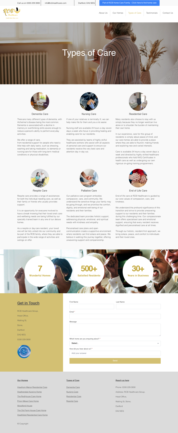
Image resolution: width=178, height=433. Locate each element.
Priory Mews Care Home (28, 401)
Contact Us (168, 13)
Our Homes (118, 13)
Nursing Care (72, 392)
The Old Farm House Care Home (31, 410)
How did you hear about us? (81, 349)
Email (72, 312)
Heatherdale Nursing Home (29, 392)
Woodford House (24, 405)
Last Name (120, 302)
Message (73, 322)
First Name (73, 302)
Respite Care (72, 401)
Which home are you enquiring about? (84, 339)
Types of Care (134, 13)
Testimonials (152, 13)
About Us (103, 13)
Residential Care (73, 396)
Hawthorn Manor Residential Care (32, 387)
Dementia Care (73, 387)
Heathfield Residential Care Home (32, 415)
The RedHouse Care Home (29, 396)
